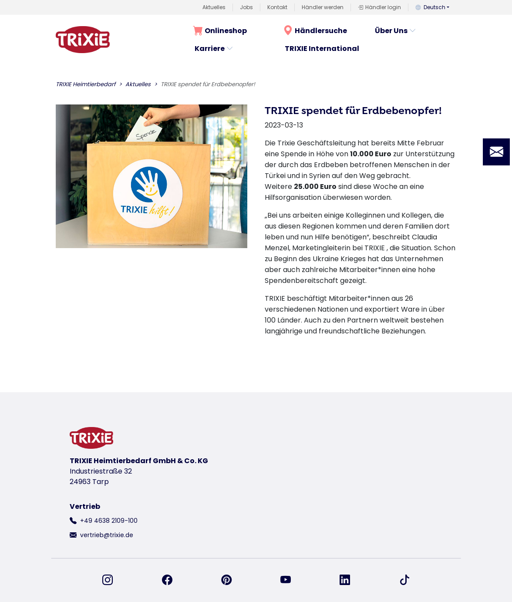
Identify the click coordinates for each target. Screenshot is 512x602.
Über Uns (395, 30)
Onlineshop (220, 30)
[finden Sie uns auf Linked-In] (350, 580)
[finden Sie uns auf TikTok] (404, 580)
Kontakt (277, 7)
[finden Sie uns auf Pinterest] (231, 580)
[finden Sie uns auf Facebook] (172, 580)
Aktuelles (214, 7)
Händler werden (323, 7)
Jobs (246, 7)
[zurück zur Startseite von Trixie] (83, 39)
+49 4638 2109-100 (109, 520)
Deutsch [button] (430, 7)
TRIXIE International (322, 49)
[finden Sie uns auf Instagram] (112, 580)
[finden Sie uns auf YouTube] (290, 580)
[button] (496, 151)
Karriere (214, 48)
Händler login (379, 7)
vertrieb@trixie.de (106, 535)
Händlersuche (315, 30)
